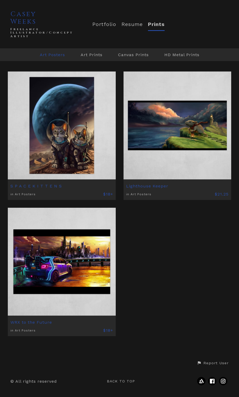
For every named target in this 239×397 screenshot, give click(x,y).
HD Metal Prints (181, 54)
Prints (156, 24)
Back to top (121, 381)
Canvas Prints (133, 54)
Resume (132, 24)
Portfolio (104, 24)
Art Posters (52, 54)
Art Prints (91, 54)
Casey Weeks (23, 18)
